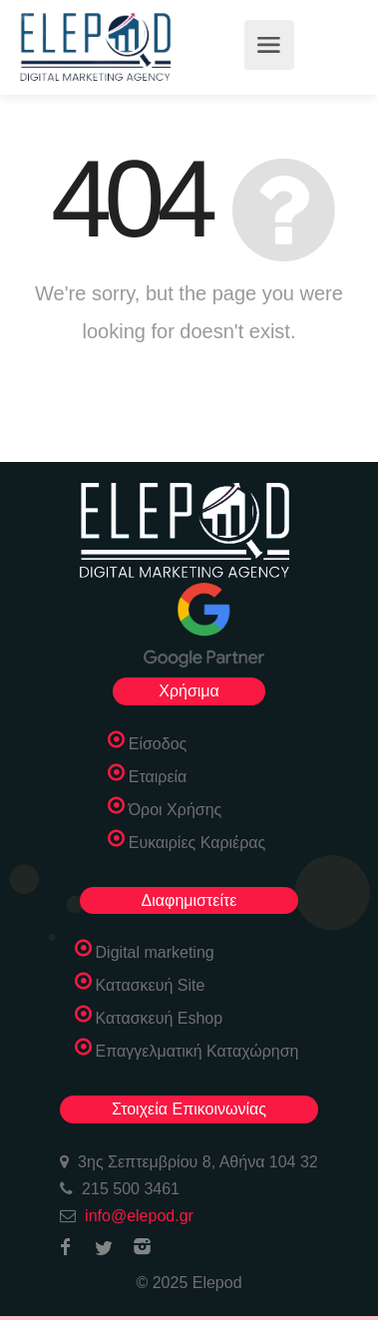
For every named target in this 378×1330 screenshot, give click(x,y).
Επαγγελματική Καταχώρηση (197, 1051)
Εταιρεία (158, 776)
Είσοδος (158, 743)
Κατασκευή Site (150, 985)
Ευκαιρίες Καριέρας (197, 842)
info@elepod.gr (139, 1215)
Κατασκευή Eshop (159, 1018)
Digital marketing (155, 952)
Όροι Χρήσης (175, 809)
